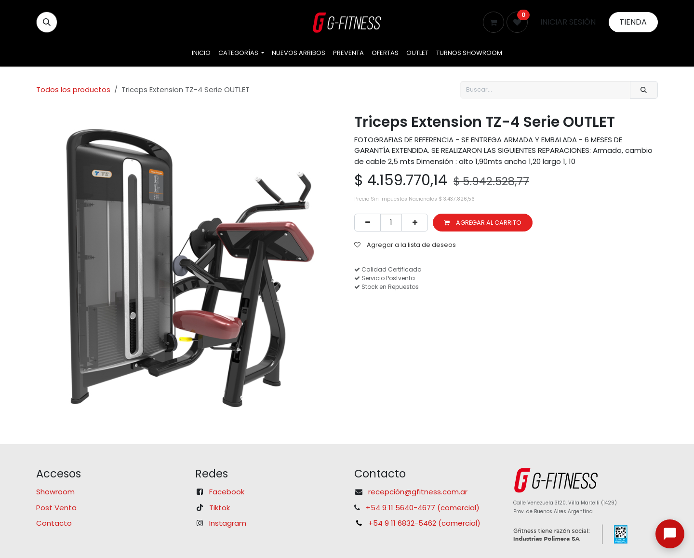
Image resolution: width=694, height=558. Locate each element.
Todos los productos (73, 89)
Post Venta (56, 508)
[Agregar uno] (414, 222)
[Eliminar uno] (367, 222)
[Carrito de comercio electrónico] (493, 22)
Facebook (226, 492)
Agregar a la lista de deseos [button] (405, 245)
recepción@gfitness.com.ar (417, 492)
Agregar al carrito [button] (482, 222)
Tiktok (219, 508)
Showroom (55, 492)
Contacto (54, 523)
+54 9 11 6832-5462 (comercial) (424, 523)
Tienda (633, 21)
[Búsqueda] (644, 90)
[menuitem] (201, 53)
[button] (46, 22)
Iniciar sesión (568, 21)
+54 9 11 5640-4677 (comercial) (423, 508)
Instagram (227, 523)
